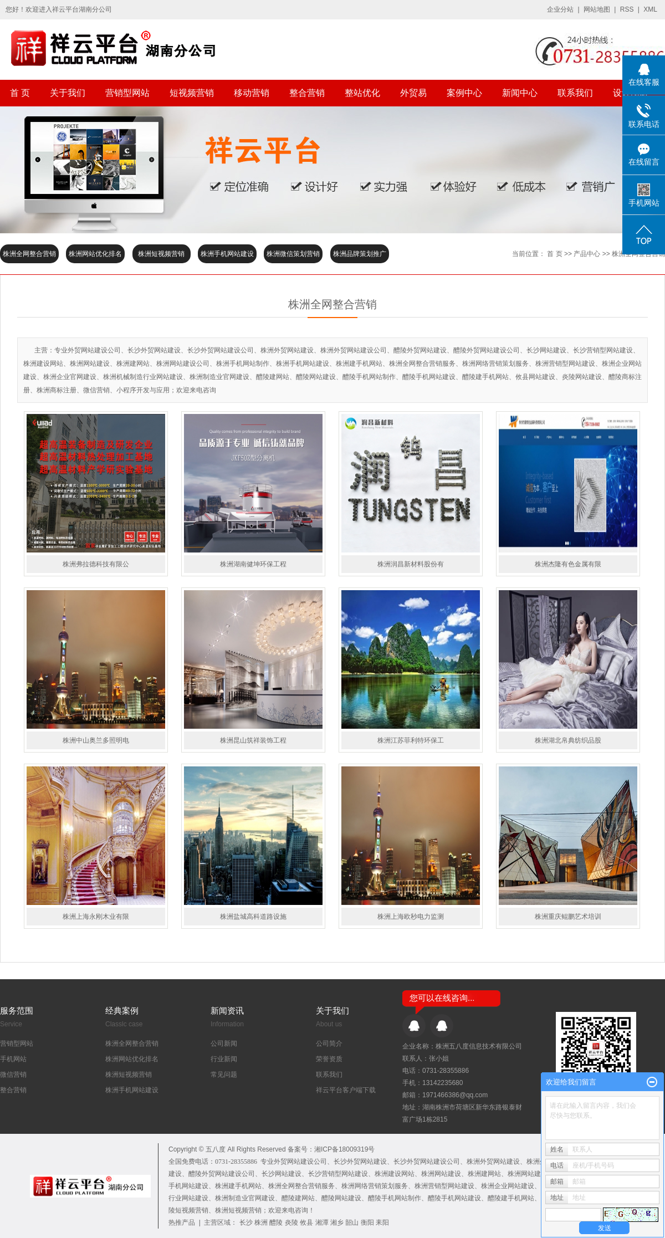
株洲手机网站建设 (227, 254)
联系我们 (575, 93)
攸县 (306, 1222)
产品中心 (587, 254)
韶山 (352, 1222)
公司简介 (329, 1043)
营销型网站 (127, 93)
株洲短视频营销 (161, 254)
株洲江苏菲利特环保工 (410, 740)
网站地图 (597, 9)
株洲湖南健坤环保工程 (253, 564)
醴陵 (276, 1222)
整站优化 (362, 93)
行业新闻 (224, 1059)
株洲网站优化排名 (95, 254)
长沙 (246, 1222)
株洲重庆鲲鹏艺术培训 (568, 916)
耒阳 (382, 1222)
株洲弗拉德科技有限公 (96, 564)
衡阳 (367, 1222)
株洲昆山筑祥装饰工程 (253, 740)
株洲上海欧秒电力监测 (410, 916)
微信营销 (13, 1074)
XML (650, 9)
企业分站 (560, 9)
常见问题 (224, 1074)
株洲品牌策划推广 (359, 254)
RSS (627, 9)
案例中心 (464, 93)
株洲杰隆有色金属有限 (568, 564)
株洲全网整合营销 (29, 254)
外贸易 (413, 93)
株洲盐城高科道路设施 (253, 916)
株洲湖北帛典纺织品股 (568, 740)
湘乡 (337, 1222)
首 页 (20, 93)
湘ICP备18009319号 (344, 1149)
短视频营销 (192, 93)
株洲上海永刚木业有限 (96, 916)
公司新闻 (224, 1043)
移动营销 (251, 93)
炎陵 (291, 1222)
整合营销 (307, 93)
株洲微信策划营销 (293, 254)
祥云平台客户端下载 (346, 1090)
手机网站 (13, 1059)
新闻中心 (520, 93)
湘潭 (322, 1222)
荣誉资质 (329, 1059)
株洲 (261, 1222)
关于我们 (67, 93)
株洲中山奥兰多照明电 (96, 740)
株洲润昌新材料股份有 (410, 564)
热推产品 (181, 1222)
